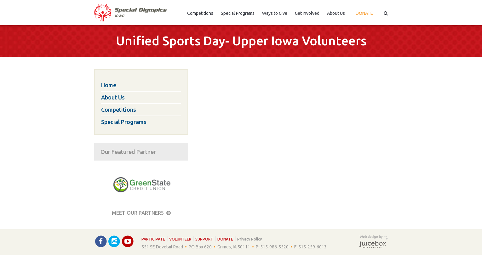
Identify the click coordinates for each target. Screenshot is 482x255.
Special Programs (238, 13)
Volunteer (180, 239)
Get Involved (307, 13)
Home (108, 85)
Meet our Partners (141, 213)
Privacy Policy (249, 239)
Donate (364, 13)
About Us (336, 13)
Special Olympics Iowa (130, 12)
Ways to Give (274, 13)
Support (204, 239)
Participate (153, 239)
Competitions (200, 13)
